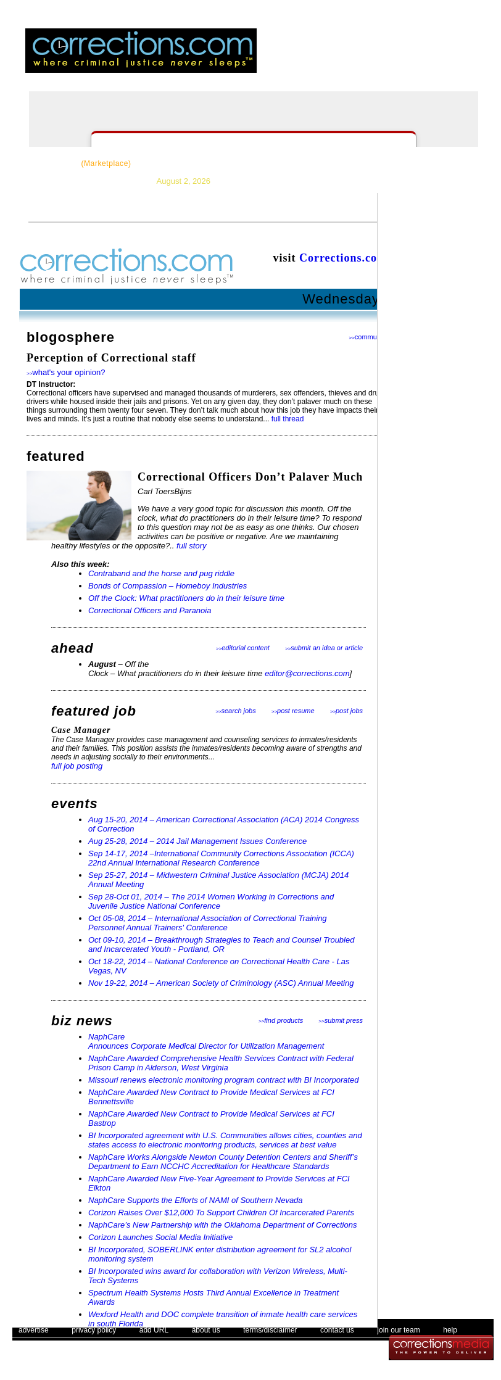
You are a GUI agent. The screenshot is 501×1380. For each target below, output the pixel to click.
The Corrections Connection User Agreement (314, 1352)
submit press (340, 1020)
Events (411, 163)
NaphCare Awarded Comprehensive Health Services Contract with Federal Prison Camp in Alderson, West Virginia (221, 1063)
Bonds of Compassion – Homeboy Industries (167, 585)
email (443, 58)
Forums (363, 163)
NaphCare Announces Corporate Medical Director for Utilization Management (206, 1041)
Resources (172, 163)
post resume (293, 710)
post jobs (346, 710)
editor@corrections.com (307, 673)
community (368, 337)
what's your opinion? (66, 372)
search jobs (235, 710)
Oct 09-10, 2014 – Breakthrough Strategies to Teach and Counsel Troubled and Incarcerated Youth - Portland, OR (221, 944)
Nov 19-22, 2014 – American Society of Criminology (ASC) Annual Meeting (221, 983)
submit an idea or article (324, 647)
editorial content (243, 647)
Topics (266, 163)
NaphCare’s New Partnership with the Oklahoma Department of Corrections (222, 1224)
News (223, 163)
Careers (314, 163)
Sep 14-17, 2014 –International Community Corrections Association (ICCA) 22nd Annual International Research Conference (221, 858)
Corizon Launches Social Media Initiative (160, 1237)
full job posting (76, 766)
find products (281, 1020)
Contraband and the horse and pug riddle (161, 573)
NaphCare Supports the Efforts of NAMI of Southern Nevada (195, 1200)
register (399, 58)
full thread (287, 419)
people (481, 58)
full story (191, 545)
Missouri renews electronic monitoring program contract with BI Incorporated (223, 1080)
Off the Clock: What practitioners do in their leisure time (186, 598)
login (365, 58)
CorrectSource (79, 163)
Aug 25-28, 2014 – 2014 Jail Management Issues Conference (197, 841)
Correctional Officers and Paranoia (149, 610)
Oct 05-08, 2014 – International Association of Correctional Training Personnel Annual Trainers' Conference (207, 923)
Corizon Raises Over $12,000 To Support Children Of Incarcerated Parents (221, 1212)
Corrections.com (343, 258)
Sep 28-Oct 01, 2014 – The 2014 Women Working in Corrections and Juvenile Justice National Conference (211, 901)
